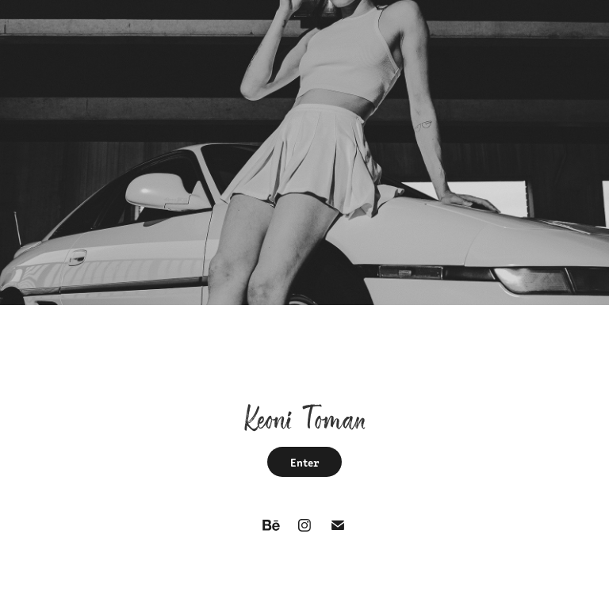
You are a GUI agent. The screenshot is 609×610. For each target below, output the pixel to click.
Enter (304, 462)
